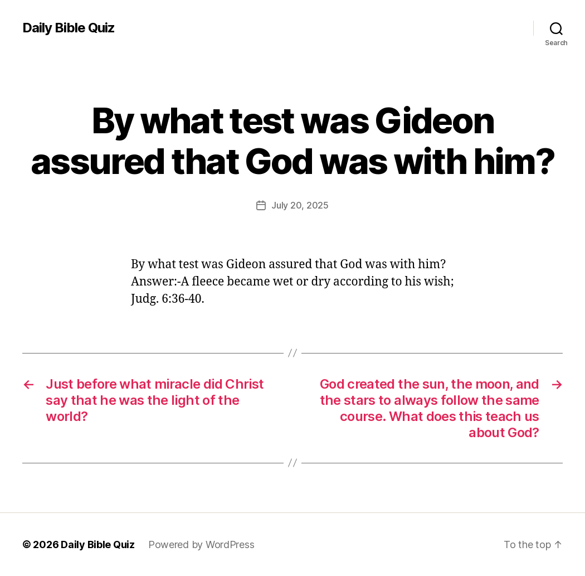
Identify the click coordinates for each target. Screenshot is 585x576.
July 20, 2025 (300, 205)
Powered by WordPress (201, 544)
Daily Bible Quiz (68, 28)
